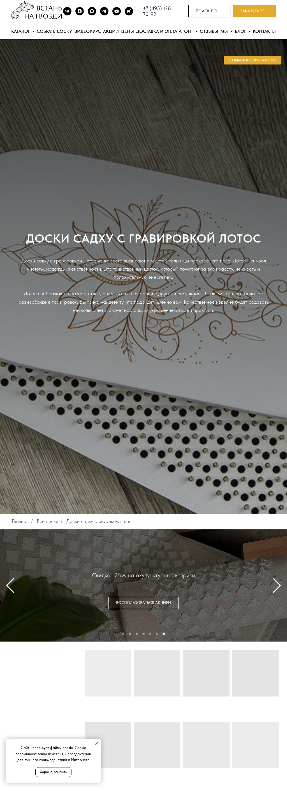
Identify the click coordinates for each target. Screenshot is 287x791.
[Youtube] (116, 11)
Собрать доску (54, 31)
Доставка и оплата (159, 31)
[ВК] (67, 11)
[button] (254, 11)
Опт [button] (189, 31)
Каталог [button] (21, 31)
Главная (20, 521)
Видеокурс (88, 31)
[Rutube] (129, 11)
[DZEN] (79, 11)
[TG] (104, 11)
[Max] (92, 11)
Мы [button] (224, 31)
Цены (127, 31)
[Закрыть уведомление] (96, 743)
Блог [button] (241, 31)
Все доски (47, 521)
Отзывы (209, 31)
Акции (111, 31)
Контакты (264, 31)
